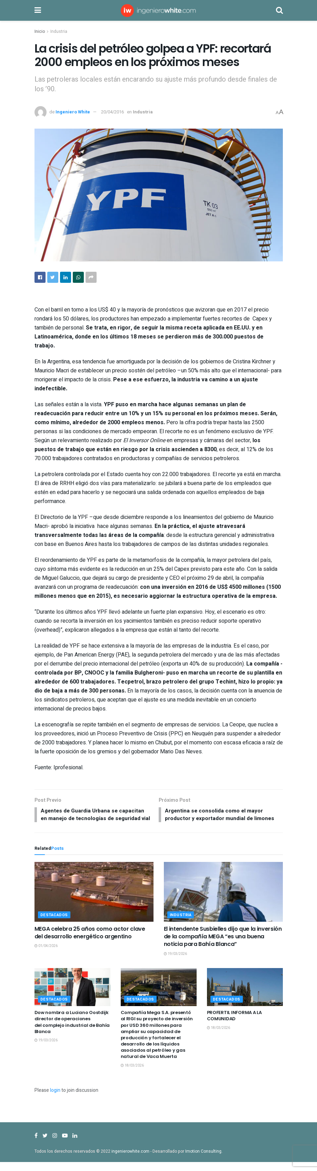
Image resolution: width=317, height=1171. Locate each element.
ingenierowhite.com (130, 1160)
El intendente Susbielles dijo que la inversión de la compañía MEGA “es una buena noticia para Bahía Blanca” (223, 945)
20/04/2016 (112, 112)
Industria (58, 31)
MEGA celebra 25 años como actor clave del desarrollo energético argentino (89, 941)
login (55, 1099)
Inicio (39, 31)
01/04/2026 (46, 954)
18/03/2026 (132, 1074)
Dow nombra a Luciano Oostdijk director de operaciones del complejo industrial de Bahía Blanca (72, 1031)
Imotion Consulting (203, 1160)
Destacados (54, 924)
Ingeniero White (73, 112)
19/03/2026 (175, 962)
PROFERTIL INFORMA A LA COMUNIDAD (234, 1024)
